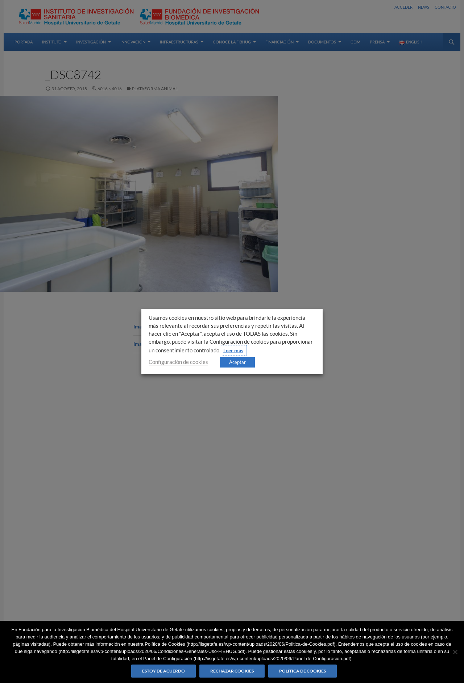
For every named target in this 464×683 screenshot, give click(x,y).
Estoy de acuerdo (163, 671)
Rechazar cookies (232, 671)
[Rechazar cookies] (455, 651)
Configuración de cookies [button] (178, 362)
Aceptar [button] (237, 362)
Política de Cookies (302, 671)
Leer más (233, 350)
